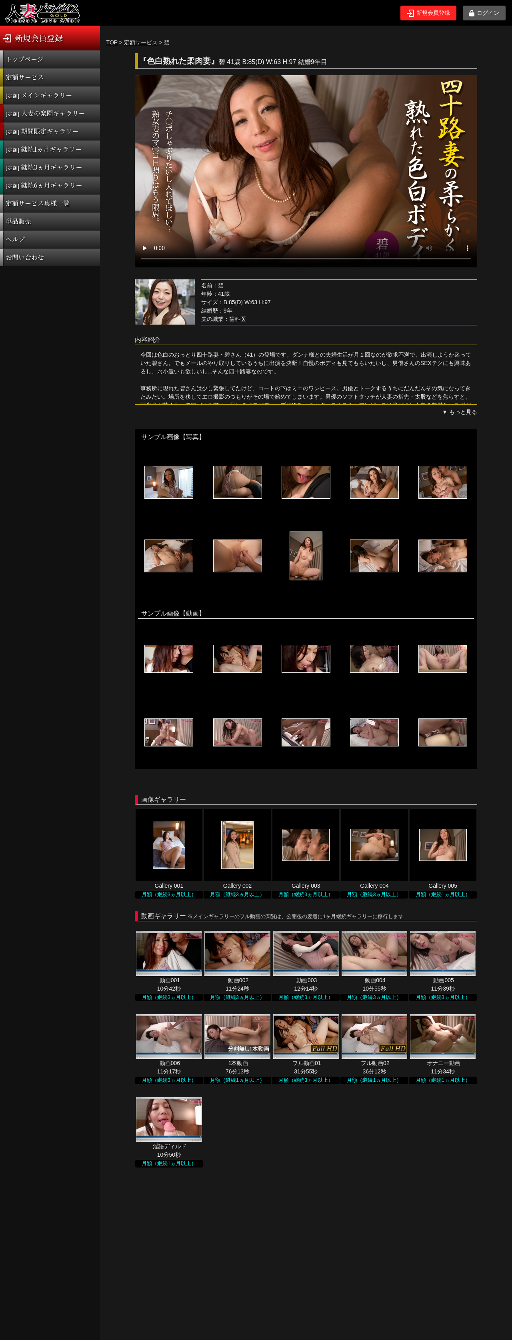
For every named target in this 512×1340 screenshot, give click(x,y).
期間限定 (42, 131)
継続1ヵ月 (44, 149)
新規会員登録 (428, 13)
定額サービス (25, 77)
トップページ (25, 59)
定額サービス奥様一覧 (38, 203)
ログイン (484, 13)
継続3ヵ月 (44, 167)
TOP (112, 42)
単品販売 (18, 221)
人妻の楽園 (45, 113)
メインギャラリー (39, 95)
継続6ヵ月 (44, 185)
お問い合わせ (25, 257)
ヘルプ (15, 239)
